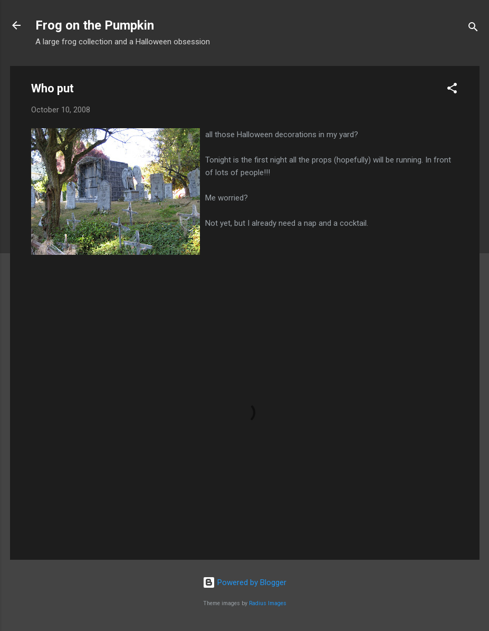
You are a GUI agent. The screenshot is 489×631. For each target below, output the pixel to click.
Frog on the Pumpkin (94, 25)
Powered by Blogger (244, 582)
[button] (452, 90)
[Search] (473, 29)
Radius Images (267, 603)
